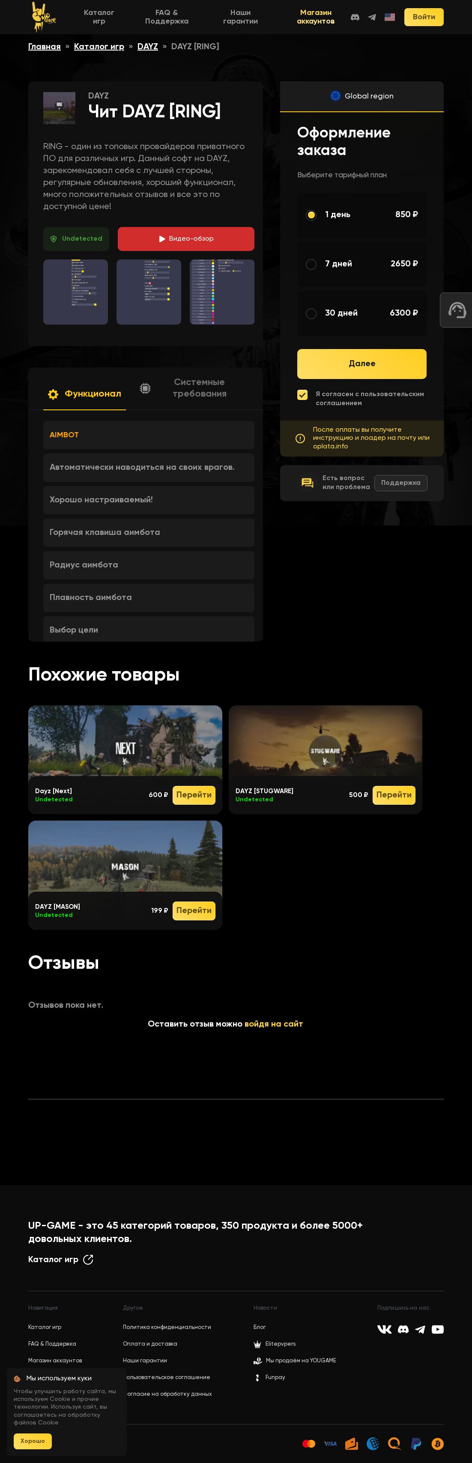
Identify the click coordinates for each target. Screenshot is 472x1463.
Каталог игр (99, 47)
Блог (260, 1327)
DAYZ (147, 47)
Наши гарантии (145, 1361)
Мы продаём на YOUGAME (301, 1361)
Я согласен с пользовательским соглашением (370, 399)
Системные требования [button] (200, 388)
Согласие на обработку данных (167, 1394)
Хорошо (33, 1441)
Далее (362, 364)
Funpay (269, 1378)
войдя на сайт (274, 1024)
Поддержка (401, 483)
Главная (44, 47)
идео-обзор (191, 239)
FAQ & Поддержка (52, 1344)
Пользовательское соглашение (166, 1377)
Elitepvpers (275, 1344)
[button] (84, 394)
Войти (424, 17)
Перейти (194, 795)
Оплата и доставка (150, 1344)
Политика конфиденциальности (167, 1327)
